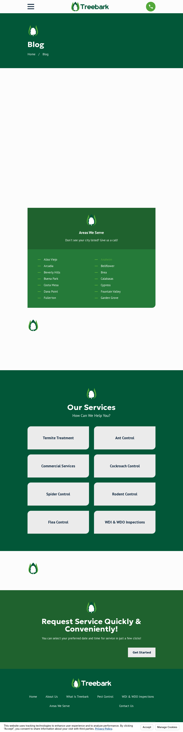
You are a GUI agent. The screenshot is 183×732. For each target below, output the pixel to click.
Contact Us (126, 578)
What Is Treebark (77, 568)
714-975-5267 (91, 619)
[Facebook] (30, 697)
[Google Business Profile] (39, 697)
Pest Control (105, 568)
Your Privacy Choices (74, 720)
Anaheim (106, 131)
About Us (52, 568)
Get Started (142, 524)
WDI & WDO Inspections (138, 568)
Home (33, 568)
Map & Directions (91, 679)
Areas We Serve (60, 578)
